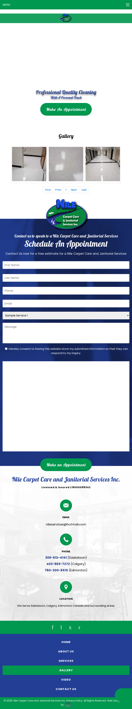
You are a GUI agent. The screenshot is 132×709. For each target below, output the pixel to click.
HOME (66, 642)
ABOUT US (66, 651)
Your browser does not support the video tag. (66, 56)
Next (74, 190)
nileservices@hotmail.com (66, 524)
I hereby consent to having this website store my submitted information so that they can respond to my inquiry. (66, 351)
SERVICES (66, 661)
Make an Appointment (66, 464)
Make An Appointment (66, 109)
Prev (58, 190)
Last (84, 190)
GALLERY (66, 670)
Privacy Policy (74, 700)
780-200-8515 (56, 570)
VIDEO (66, 680)
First (48, 190)
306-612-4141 (56, 557)
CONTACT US (66, 689)
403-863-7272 (58, 564)
